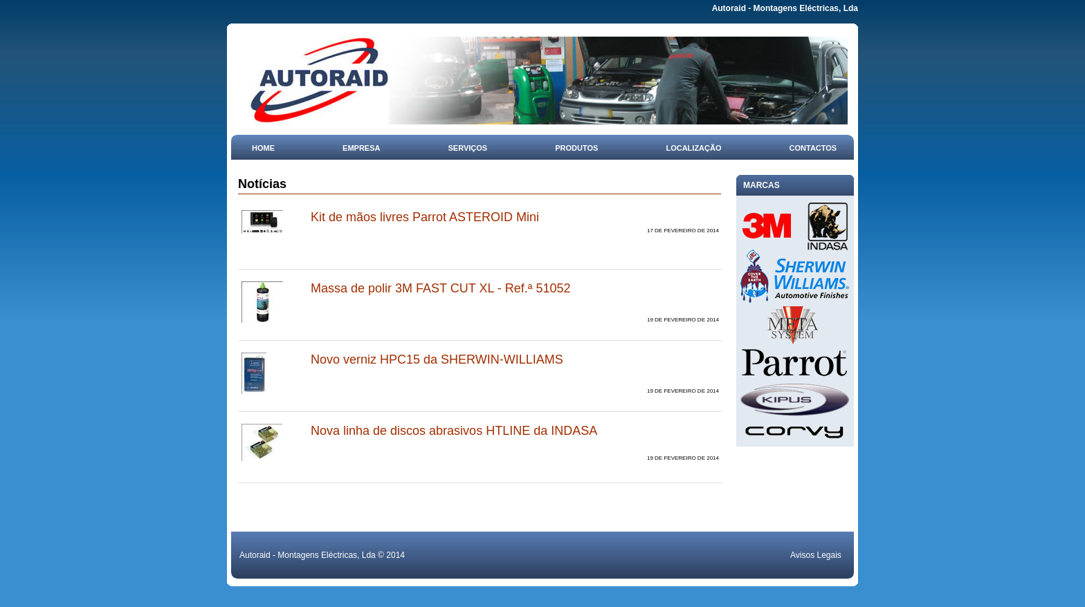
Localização (693, 148)
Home (263, 148)
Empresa (361, 148)
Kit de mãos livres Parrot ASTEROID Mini (425, 217)
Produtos (576, 148)
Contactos (813, 148)
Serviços (468, 148)
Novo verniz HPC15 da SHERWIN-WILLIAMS (437, 359)
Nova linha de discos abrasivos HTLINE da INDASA (454, 431)
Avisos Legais (815, 555)
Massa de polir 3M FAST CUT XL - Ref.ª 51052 (441, 288)
